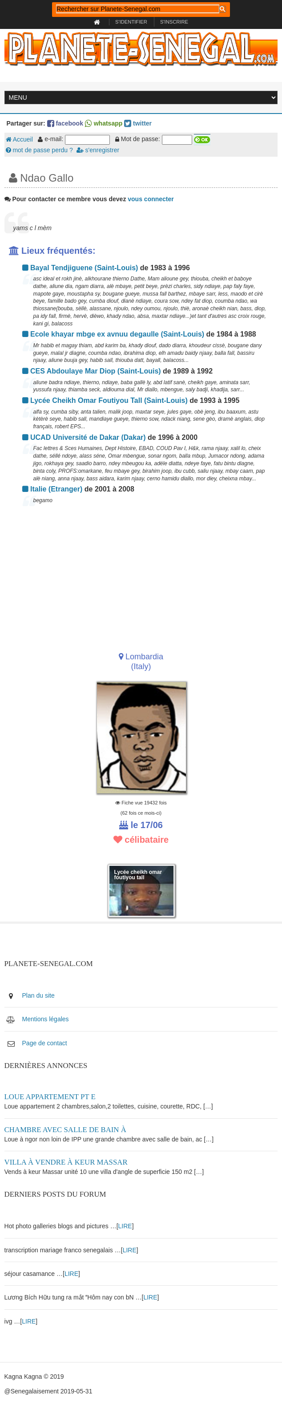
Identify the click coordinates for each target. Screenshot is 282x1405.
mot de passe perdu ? (39, 150)
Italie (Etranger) (52, 489)
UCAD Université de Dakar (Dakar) (84, 437)
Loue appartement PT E (50, 1096)
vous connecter (150, 199)
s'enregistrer (98, 150)
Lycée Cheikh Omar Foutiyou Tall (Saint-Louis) (105, 400)
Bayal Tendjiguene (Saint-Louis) (80, 268)
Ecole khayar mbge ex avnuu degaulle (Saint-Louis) (113, 334)
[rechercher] (137, 9)
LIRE (125, 1226)
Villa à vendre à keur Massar (66, 1162)
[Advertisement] (141, 576)
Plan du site (38, 995)
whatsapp (103, 123)
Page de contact (44, 1043)
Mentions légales (45, 1019)
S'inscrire (174, 21)
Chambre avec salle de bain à (65, 1129)
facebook (65, 123)
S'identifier (131, 21)
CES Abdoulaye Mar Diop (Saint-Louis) (91, 371)
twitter (138, 123)
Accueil (19, 139)
